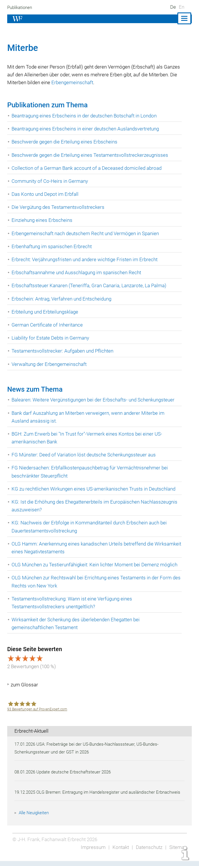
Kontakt (118, 855)
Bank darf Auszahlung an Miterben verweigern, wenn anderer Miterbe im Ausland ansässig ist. (90, 417)
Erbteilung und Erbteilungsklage (46, 312)
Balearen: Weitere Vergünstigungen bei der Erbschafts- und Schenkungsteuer (95, 400)
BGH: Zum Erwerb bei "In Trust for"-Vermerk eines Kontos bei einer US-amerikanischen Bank (88, 438)
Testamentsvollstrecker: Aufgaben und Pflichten (64, 351)
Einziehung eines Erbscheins (43, 220)
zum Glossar (24, 685)
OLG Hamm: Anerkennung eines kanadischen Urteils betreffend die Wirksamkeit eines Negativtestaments (84, 547)
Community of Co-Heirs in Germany (50, 181)
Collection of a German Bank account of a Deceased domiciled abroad (88, 168)
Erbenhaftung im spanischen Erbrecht (52, 246)
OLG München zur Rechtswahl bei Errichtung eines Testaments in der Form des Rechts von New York (93, 581)
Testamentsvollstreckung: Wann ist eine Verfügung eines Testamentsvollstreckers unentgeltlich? (73, 602)
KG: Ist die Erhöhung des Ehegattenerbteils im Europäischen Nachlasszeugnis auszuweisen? (96, 506)
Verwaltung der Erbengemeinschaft (50, 364)
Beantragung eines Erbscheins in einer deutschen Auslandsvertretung (87, 129)
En (181, 7)
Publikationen (20, 7)
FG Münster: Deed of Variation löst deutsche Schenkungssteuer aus (85, 455)
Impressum (91, 855)
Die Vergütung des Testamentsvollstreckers (59, 207)
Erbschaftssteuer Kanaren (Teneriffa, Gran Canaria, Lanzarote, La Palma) (90, 285)
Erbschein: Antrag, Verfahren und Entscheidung (63, 299)
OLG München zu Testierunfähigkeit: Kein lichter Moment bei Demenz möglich (96, 564)
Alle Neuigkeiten (34, 820)
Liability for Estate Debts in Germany (51, 338)
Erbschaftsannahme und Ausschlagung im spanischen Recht (78, 272)
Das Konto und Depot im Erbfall (46, 194)
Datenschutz (148, 855)
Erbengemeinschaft (104, 82)
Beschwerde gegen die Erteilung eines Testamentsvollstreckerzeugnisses (91, 155)
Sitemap (178, 855)
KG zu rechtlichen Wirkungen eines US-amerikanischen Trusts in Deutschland (95, 489)
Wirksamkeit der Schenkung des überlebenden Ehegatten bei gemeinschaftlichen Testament (77, 623)
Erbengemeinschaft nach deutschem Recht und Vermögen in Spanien (87, 233)
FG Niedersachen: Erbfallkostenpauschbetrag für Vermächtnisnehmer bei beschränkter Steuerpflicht (91, 471)
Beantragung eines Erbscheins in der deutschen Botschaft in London (86, 116)
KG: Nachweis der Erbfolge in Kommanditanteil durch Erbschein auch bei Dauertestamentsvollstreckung (90, 526)
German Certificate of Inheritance (48, 325)
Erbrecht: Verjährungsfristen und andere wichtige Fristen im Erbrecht (86, 259)
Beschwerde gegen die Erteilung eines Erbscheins (66, 142)
